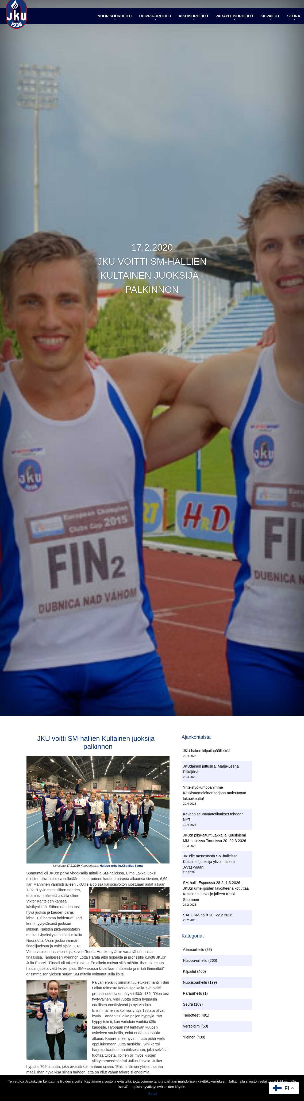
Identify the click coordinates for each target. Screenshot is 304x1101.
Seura (293, 22)
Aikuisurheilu (193, 22)
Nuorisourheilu (115, 22)
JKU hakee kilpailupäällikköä (206, 752)
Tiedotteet (191, 1017)
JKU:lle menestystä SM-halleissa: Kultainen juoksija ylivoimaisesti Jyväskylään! (210, 862)
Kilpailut (270, 22)
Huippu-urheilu (155, 22)
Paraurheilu (192, 995)
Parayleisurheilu (234, 22)
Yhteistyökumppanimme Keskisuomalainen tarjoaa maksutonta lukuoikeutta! (214, 794)
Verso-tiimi (191, 1028)
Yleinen (189, 1039)
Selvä (153, 1094)
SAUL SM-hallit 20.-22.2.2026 (207, 916)
